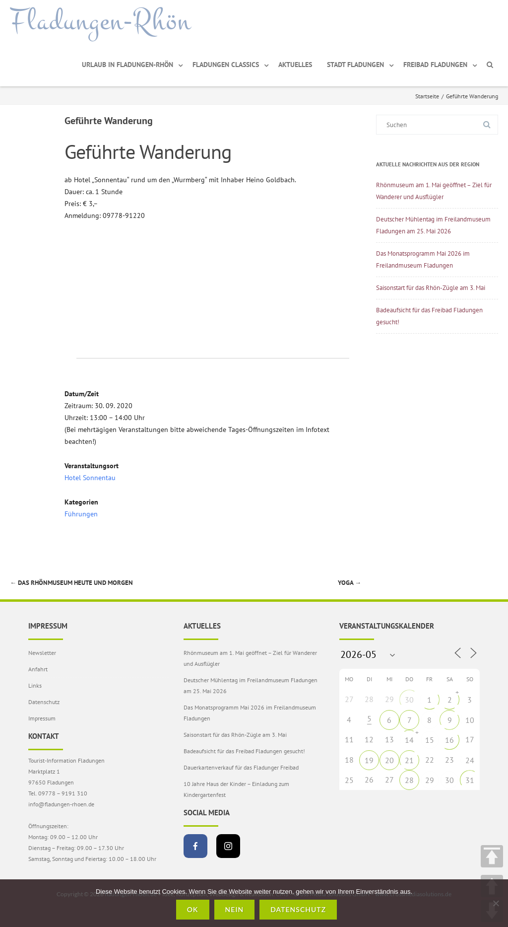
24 (469, 760)
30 (409, 700)
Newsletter (42, 652)
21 (409, 760)
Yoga (349, 582)
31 (469, 780)
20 (389, 760)
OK (192, 909)
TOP (492, 856)
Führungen (81, 513)
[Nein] (496, 903)
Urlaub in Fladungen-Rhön (127, 64)
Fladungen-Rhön (100, 21)
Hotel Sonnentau (90, 477)
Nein (234, 909)
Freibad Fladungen (435, 64)
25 (349, 780)
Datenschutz (44, 702)
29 (429, 780)
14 (409, 740)
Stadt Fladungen (355, 64)
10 (469, 720)
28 (409, 780)
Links (35, 685)
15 (429, 740)
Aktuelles (295, 64)
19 (369, 760)
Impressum (42, 718)
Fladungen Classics (225, 64)
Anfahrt (38, 669)
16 (449, 740)
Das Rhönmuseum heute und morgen (71, 582)
